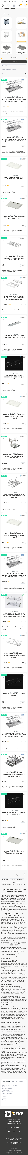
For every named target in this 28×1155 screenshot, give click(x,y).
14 (24, 874)
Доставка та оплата (14, 1118)
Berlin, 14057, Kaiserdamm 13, (14, 1142)
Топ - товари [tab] (19, 1081)
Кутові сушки (5, 879)
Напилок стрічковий (7, 1088)
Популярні (4, 65)
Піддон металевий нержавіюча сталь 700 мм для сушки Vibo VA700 (14, 336)
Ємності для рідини (7, 1093)
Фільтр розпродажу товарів (9, 69)
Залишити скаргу (14, 1127)
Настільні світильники (7, 1091)
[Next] (26, 874)
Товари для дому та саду (16, 10)
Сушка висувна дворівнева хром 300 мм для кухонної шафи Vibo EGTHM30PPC (14, 456)
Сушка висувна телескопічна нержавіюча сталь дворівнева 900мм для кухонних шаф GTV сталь (14, 575)
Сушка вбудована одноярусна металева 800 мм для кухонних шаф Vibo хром (14, 655)
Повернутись (6, 14)
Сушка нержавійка (21, 884)
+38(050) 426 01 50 (14, 1140)
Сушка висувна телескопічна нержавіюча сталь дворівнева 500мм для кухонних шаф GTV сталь (14, 735)
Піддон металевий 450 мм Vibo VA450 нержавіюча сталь (14, 217)
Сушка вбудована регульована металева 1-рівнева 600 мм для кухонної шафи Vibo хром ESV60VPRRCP (14, 298)
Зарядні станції (5, 1090)
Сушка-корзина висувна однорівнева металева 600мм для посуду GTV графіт (14, 774)
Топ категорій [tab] (6, 1081)
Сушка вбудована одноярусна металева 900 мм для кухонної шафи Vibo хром (14, 496)
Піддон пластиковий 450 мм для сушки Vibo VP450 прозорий (14, 178)
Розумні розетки (6, 1095)
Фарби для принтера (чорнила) (10, 1085)
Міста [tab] (13, 1081)
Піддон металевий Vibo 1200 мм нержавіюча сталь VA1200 (14, 853)
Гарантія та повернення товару (14, 1123)
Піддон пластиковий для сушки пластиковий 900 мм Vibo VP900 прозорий (14, 535)
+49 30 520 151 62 (14, 1144)
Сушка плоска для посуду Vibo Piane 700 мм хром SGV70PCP (14, 813)
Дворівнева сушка (6, 882)
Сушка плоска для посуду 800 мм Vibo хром (14, 694)
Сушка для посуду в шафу (8, 884)
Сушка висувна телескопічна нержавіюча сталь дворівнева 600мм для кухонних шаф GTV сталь (14, 100)
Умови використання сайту (14, 1119)
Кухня (24, 10)
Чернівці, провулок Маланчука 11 (14, 1138)
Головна (2, 10)
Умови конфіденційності (14, 1121)
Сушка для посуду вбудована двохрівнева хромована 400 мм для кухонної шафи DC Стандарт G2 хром (14, 615)
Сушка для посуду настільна (17, 879)
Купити (22, 107)
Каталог (7, 10)
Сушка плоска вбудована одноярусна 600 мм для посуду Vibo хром (14, 377)
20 (2, 73)
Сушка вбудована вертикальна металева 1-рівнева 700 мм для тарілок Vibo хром (14, 258)
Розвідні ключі (5, 1087)
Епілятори (4, 1096)
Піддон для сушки (17, 882)
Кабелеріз (4, 1098)
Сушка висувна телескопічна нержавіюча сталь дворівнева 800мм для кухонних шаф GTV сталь (14, 139)
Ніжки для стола (6, 1100)
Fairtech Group (17, 1150)
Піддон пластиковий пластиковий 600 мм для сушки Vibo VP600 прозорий (14, 417)
